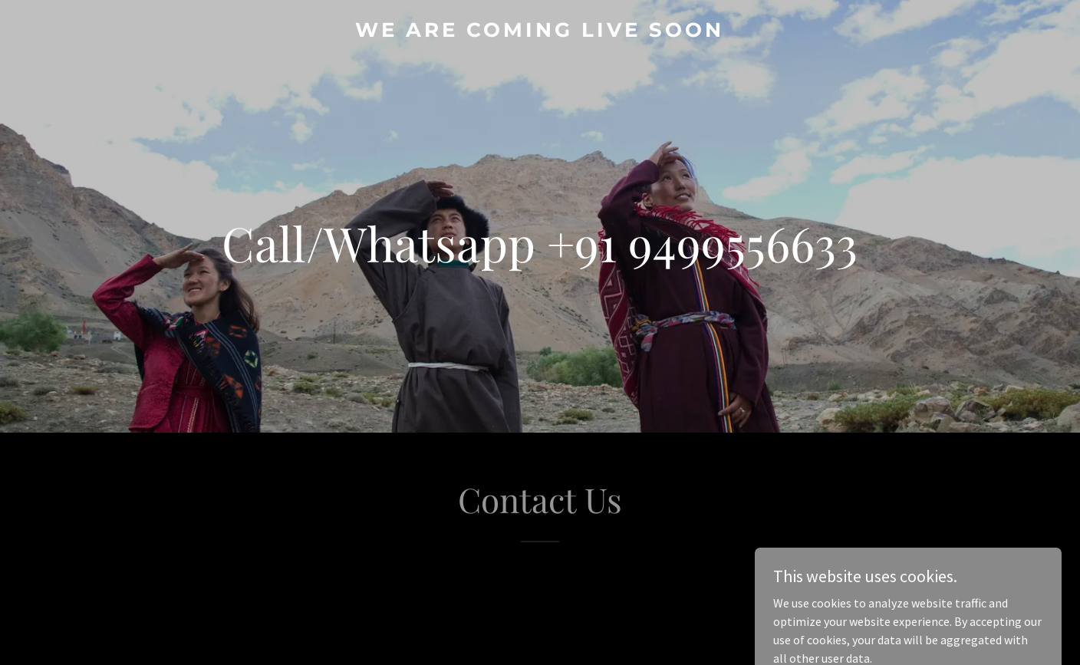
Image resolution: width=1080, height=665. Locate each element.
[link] (539, 32)
